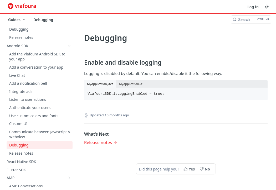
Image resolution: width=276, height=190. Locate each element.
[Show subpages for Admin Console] (69, 121)
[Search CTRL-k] (251, 19)
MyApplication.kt (130, 84)
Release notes (98, 142)
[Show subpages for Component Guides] (69, 97)
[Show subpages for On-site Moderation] (69, 105)
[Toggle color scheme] (267, 7)
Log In (253, 6)
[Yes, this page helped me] (190, 169)
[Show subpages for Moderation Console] (69, 113)
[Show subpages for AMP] (69, 45)
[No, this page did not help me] (205, 169)
